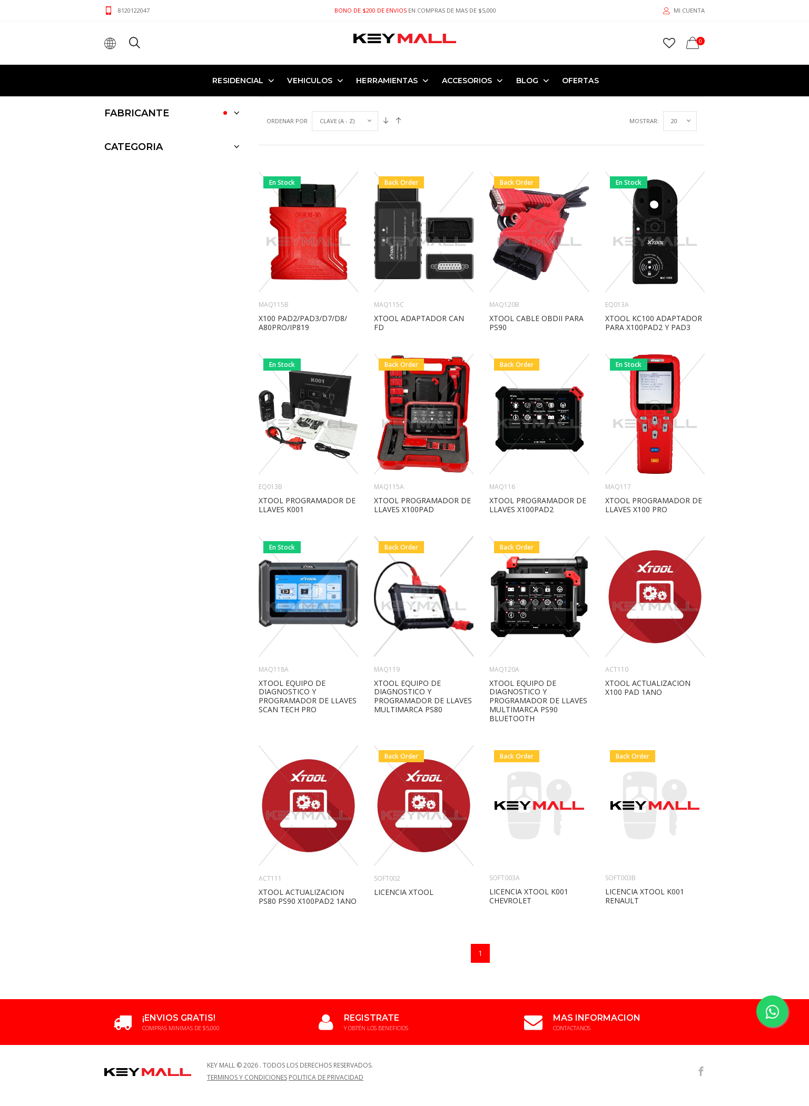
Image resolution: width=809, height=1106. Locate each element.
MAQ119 (387, 604)
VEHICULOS (309, 80)
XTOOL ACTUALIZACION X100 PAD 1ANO (647, 622)
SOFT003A (504, 812)
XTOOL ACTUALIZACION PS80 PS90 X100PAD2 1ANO (308, 831)
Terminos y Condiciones (247, 1012)
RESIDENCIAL (237, 80)
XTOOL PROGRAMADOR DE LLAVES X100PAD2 (537, 439)
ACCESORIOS (467, 80)
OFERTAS (580, 80)
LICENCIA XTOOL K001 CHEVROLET (528, 830)
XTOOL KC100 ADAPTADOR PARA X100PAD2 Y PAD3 (653, 257)
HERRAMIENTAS (387, 80)
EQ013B (270, 421)
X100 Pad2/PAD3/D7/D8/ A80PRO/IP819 (303, 257)
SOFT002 (387, 813)
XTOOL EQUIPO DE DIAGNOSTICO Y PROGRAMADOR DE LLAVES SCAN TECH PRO (308, 631)
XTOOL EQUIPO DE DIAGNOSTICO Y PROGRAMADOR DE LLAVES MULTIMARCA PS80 (423, 631)
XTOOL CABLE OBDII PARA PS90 (536, 257)
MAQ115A (389, 421)
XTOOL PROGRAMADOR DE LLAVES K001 (307, 439)
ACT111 (270, 813)
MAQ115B (274, 239)
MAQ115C (389, 239)
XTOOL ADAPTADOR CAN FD (419, 257)
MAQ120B (504, 239)
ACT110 (616, 604)
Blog (527, 80)
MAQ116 (502, 421)
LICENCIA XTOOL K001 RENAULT (644, 830)
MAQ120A (504, 604)
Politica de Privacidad (326, 1012)
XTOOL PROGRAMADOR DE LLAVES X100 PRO (653, 439)
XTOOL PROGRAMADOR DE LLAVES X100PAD (422, 439)
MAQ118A (274, 604)
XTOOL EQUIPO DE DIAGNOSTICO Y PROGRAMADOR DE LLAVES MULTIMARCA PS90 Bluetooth (538, 635)
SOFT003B (620, 812)
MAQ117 (618, 421)
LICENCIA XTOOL (403, 827)
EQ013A (617, 239)
